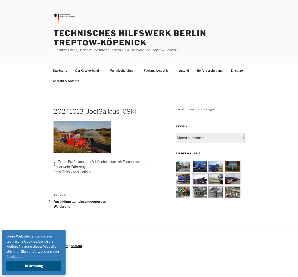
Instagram (210, 109)
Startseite (60, 70)
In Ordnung (34, 266)
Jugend (184, 70)
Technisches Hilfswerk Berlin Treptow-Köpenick (130, 38)
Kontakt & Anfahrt (66, 81)
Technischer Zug (123, 70)
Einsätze (237, 70)
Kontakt (76, 246)
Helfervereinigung (210, 70)
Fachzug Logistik (158, 70)
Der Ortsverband (89, 70)
